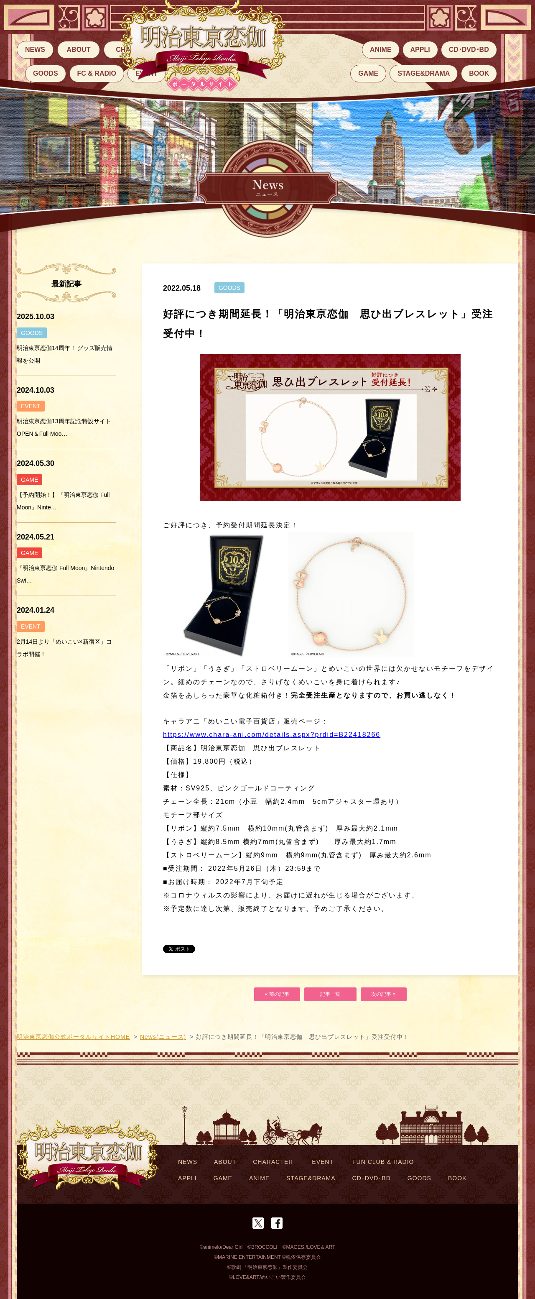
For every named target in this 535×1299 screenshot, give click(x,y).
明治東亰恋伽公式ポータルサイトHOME (73, 1036)
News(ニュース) (163, 1036)
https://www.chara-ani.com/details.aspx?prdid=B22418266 (271, 734)
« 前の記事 (277, 994)
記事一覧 (330, 994)
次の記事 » (383, 994)
